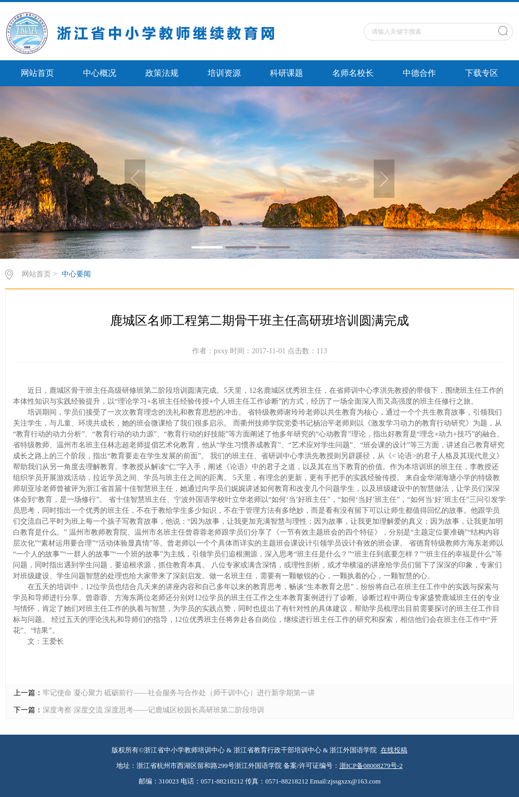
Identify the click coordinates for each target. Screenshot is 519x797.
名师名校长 (353, 73)
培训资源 (224, 73)
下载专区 (481, 73)
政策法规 (162, 73)
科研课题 (286, 73)
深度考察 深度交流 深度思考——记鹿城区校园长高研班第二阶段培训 (153, 710)
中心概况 (99, 73)
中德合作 (419, 73)
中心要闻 (76, 274)
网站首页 (37, 73)
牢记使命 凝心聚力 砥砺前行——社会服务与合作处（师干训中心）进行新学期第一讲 (179, 693)
